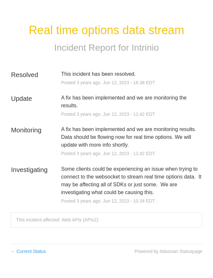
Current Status (28, 251)
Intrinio (145, 48)
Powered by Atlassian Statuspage (169, 251)
